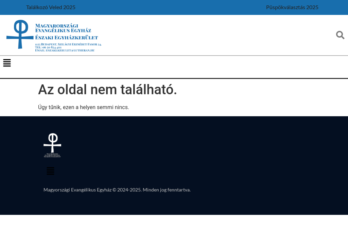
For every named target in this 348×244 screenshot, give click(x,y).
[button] (7, 63)
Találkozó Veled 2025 (50, 7)
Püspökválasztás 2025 (292, 7)
